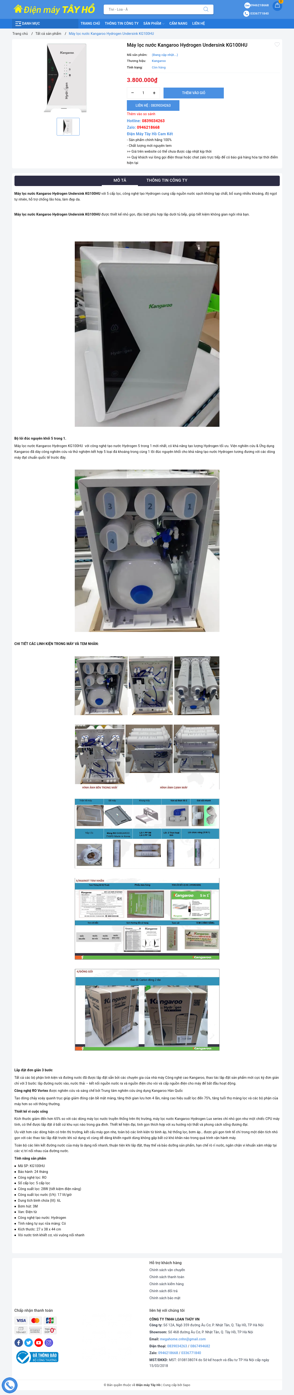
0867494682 (200, 1346)
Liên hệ (198, 23)
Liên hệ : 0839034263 (153, 105)
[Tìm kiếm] (205, 9)
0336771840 (191, 1353)
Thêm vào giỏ (193, 93)
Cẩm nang (178, 23)
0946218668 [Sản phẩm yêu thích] (256, 5)
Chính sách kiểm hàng (167, 1284)
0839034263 (153, 121)
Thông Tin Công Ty (122, 23)
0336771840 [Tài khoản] (256, 13)
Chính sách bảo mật (165, 1298)
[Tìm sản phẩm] (151, 9)
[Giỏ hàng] (277, 6)
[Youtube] (38, 1342)
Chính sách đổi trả (164, 1291)
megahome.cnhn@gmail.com (183, 1339)
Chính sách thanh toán (167, 1277)
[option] (68, 78)
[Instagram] (49, 1342)
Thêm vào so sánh (141, 114)
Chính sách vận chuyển (167, 1270)
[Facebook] (18, 1342)
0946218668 (148, 127)
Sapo (186, 1385)
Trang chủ (90, 23)
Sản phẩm (154, 23)
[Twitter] (28, 1342)
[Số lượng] (143, 93)
